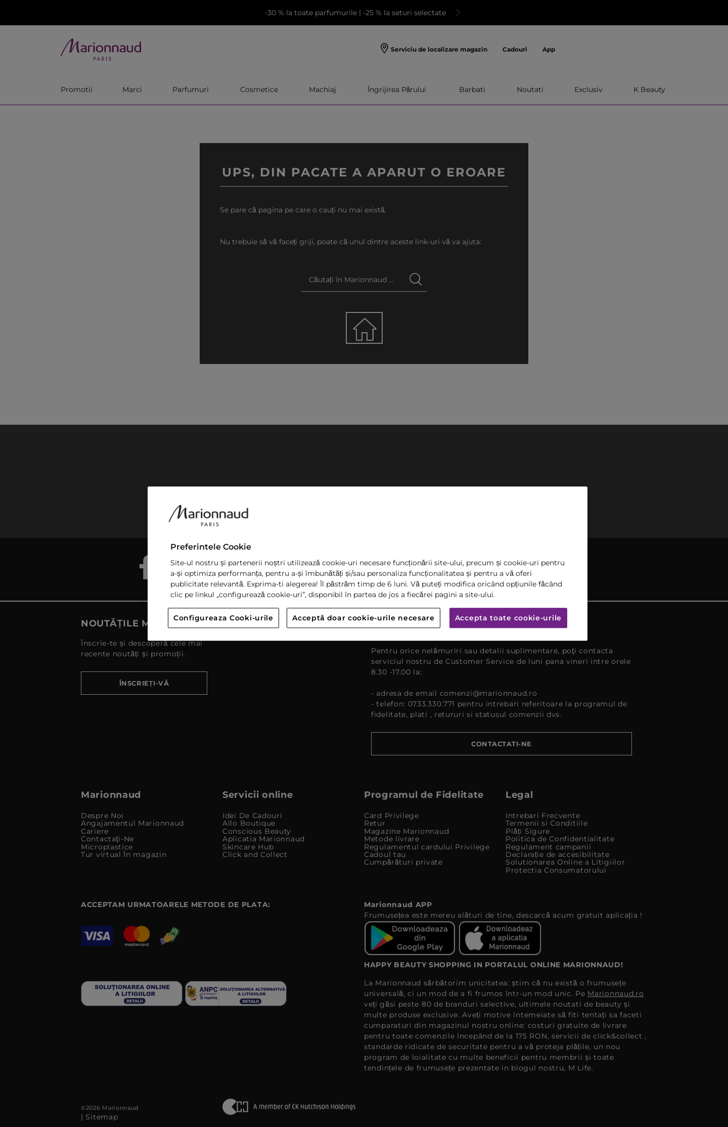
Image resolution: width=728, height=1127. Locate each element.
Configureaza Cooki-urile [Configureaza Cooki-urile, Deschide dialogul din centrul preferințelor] (223, 617)
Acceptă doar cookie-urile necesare (363, 617)
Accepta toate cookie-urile (508, 617)
